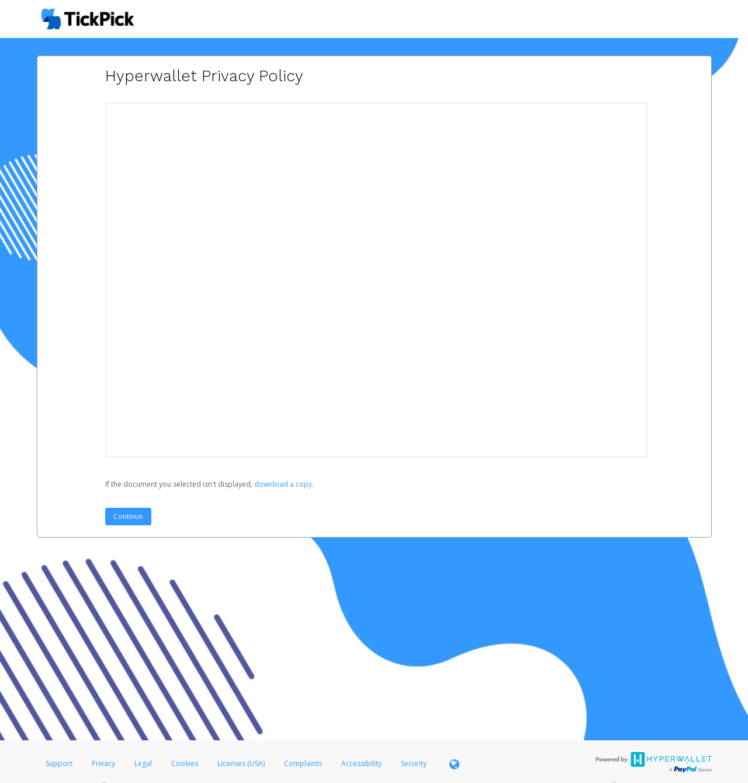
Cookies (184, 763)
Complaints (304, 763)
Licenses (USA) (241, 763)
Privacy (103, 763)
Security (414, 763)
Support (59, 763)
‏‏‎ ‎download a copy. (283, 484)
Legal (143, 763)
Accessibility (361, 763)
